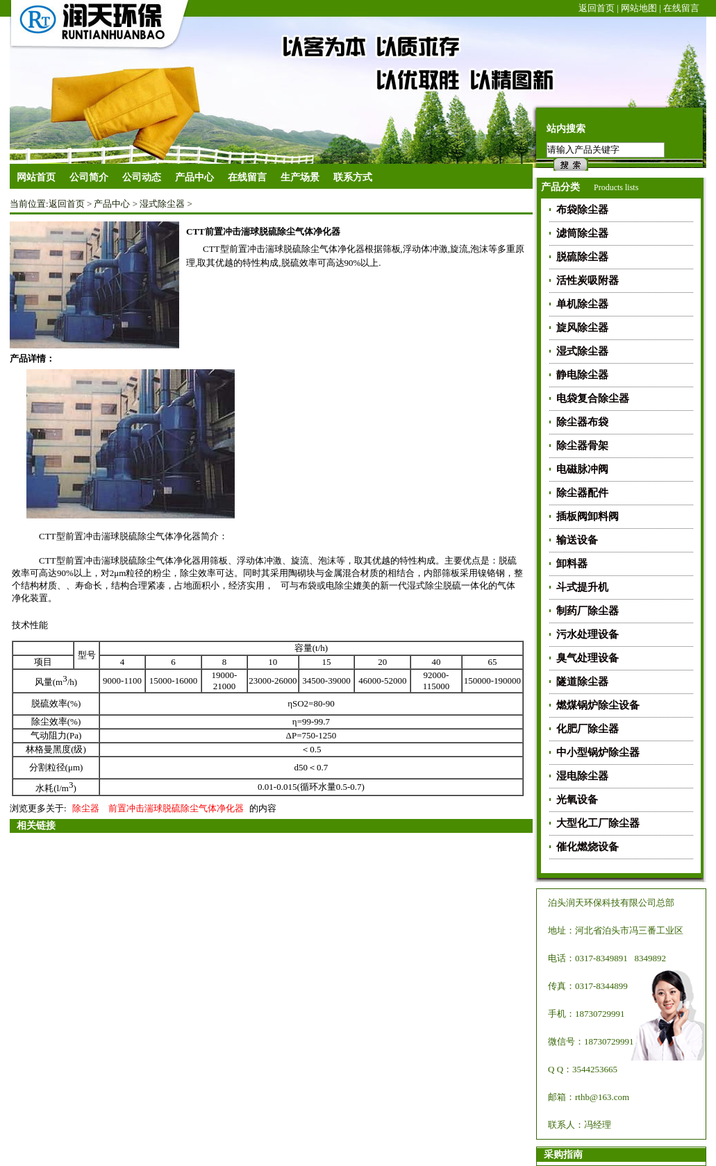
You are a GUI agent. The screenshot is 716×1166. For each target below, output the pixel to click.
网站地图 (639, 8)
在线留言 (681, 8)
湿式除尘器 (162, 203)
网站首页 (36, 177)
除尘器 (85, 808)
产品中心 (112, 203)
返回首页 (596, 8)
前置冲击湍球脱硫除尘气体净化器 (176, 808)
